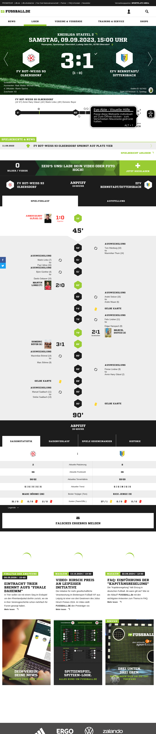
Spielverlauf (40, 201)
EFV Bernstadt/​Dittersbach (124, 73)
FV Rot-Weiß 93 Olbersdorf (31, 73)
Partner (63, 3)
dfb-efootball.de (28, 3)
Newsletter (86, 3)
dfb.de (17, 3)
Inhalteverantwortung (73, 727)
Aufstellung (116, 201)
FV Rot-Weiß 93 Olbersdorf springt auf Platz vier (73, 146)
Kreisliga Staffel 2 (78, 34)
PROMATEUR (7, 3)
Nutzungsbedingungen (40, 727)
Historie (135, 441)
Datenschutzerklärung (21, 727)
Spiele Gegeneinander (97, 441)
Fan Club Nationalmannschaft (47, 3)
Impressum (6, 727)
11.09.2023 (8, 146)
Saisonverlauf (59, 441)
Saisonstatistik (21, 441)
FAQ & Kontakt (74, 3)
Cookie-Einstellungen (91, 727)
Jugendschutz (57, 727)
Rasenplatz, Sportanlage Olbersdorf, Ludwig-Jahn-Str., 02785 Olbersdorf (78, 44)
